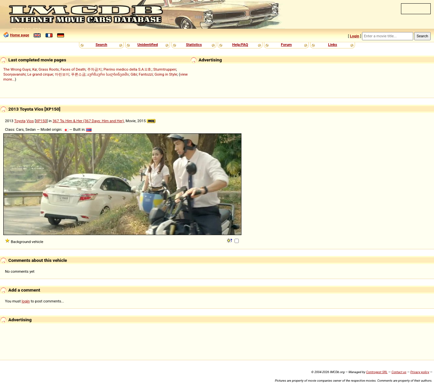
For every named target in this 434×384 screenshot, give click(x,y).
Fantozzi (146, 74)
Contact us (398, 372)
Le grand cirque (40, 74)
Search (101, 44)
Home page (19, 35)
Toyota (19, 121)
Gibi (133, 74)
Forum (286, 44)
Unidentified (147, 44)
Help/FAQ (240, 44)
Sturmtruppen (164, 69)
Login (354, 36)
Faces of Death (73, 69)
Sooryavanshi (14, 74)
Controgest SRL (376, 372)
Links (332, 44)
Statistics (194, 44)
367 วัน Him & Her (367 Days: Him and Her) (88, 121)
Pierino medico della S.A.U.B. (127, 69)
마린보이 (62, 74)
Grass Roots (49, 69)
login (26, 301)
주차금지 (94, 69)
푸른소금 (78, 74)
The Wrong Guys (17, 69)
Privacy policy (419, 372)
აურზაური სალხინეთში (108, 74)
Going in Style (166, 74)
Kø (34, 69)
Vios (30, 121)
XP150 (41, 121)
